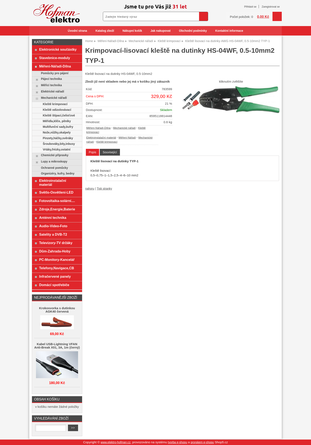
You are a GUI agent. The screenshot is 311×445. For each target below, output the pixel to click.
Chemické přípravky (54, 155)
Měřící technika (51, 85)
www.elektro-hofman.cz (115, 442)
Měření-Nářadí (127, 137)
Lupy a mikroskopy (54, 161)
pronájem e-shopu (202, 442)
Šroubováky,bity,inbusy (59, 143)
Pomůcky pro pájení (54, 73)
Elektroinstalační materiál (101, 137)
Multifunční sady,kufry (58, 126)
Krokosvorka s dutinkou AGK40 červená (57, 309)
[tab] (92, 152)
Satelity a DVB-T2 (53, 234)
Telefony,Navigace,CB (56, 268)
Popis (92, 152)
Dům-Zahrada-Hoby (54, 251)
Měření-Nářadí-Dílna (98, 128)
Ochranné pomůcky (54, 167)
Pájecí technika (51, 79)
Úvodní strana (77, 30)
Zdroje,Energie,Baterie (57, 209)
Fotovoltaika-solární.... (57, 201)
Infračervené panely (55, 276)
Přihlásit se (250, 6)
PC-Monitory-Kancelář (56, 259)
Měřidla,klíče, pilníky (57, 121)
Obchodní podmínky (193, 30)
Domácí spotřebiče (54, 285)
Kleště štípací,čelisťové (59, 115)
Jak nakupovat (160, 30)
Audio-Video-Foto (53, 226)
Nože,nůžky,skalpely (56, 132)
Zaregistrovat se (271, 6)
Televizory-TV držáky (55, 243)
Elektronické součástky (58, 49)
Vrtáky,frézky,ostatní (56, 149)
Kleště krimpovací (106, 141)
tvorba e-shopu (177, 442)
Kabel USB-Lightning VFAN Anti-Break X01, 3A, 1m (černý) (57, 345)
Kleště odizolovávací (57, 109)
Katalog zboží (105, 30)
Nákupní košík (132, 30)
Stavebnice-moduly (54, 58)
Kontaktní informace (229, 30)
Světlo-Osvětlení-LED (56, 192)
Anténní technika (52, 217)
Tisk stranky (104, 188)
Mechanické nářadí (124, 128)
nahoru (89, 188)
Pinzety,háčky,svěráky (58, 138)
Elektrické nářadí (52, 91)
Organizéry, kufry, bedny (57, 173)
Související (110, 152)
